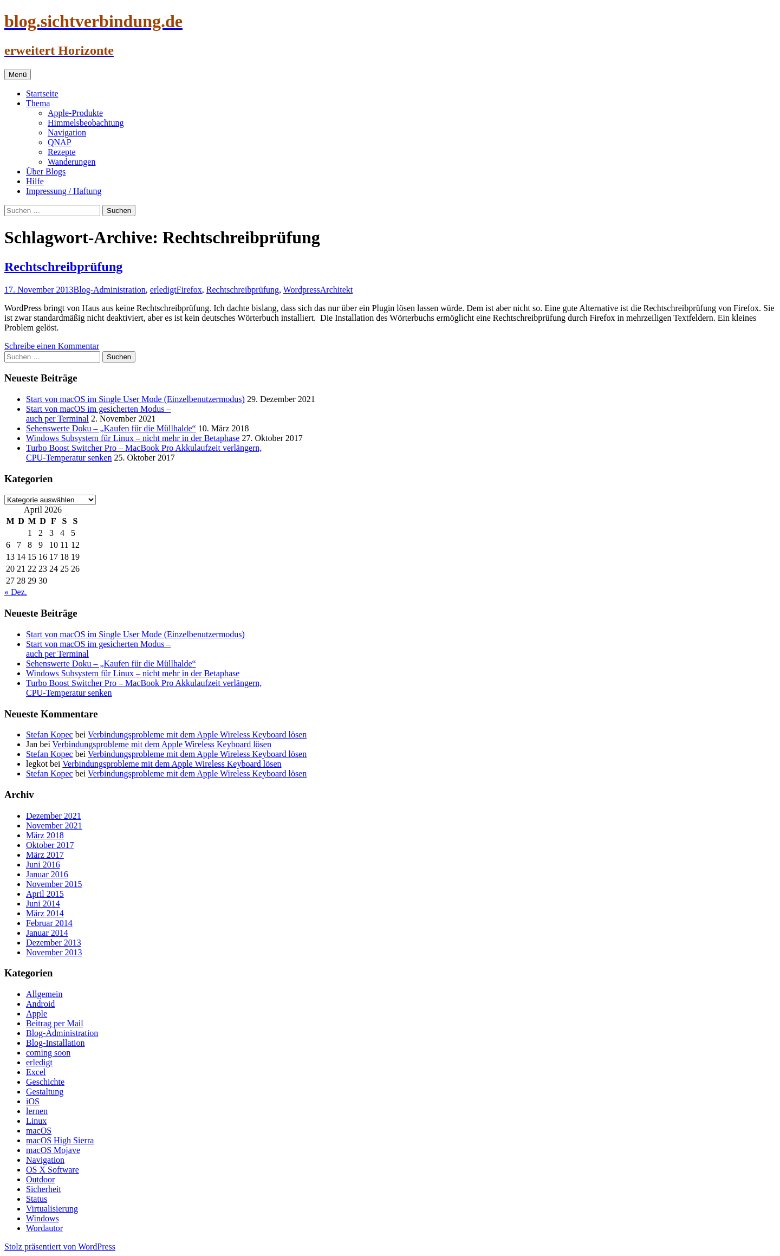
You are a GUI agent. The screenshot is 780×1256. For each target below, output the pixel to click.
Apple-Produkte (75, 113)
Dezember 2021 (53, 815)
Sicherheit (43, 1189)
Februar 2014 (49, 923)
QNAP (60, 142)
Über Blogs (46, 171)
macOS (38, 1130)
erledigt (163, 289)
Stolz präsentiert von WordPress (59, 1246)
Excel (36, 1072)
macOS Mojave (53, 1150)
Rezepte (62, 152)
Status (36, 1198)
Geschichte (45, 1081)
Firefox (189, 289)
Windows (42, 1218)
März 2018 (45, 835)
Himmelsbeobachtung (85, 122)
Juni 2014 (43, 903)
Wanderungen (71, 161)
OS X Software (52, 1169)
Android (40, 1003)
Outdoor (40, 1179)
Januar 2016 (47, 874)
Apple (36, 1013)
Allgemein (44, 994)
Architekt (336, 289)
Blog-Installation (55, 1042)
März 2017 (45, 854)
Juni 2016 (43, 864)
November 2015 (54, 884)
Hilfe (35, 181)
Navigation (67, 132)
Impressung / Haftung (64, 191)
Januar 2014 (47, 932)
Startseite (42, 93)
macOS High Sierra (60, 1140)
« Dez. (15, 592)
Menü (18, 74)
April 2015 (45, 893)
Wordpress (301, 289)
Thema (38, 103)
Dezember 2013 (53, 942)
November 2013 (54, 952)
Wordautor (44, 1228)
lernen (37, 1111)
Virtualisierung (52, 1208)
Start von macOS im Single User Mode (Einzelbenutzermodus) (135, 399)
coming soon (48, 1052)
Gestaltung (44, 1091)
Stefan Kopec (49, 734)
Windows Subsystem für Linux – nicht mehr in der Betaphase (132, 438)
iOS (33, 1101)
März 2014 (45, 913)
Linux (36, 1120)
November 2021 (54, 825)
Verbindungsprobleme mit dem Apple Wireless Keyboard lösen (197, 734)
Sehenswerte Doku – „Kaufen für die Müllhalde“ (111, 428)
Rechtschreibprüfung (63, 267)
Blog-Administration (110, 289)
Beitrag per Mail (54, 1023)
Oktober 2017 (50, 845)
